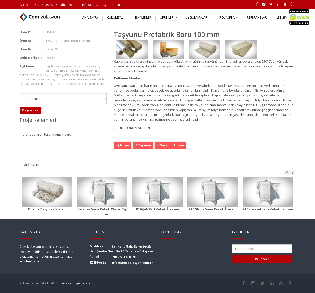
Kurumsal (118, 17)
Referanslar (257, 17)
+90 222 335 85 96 (123, 257)
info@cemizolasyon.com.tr (132, 263)
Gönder (262, 259)
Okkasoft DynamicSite (75, 283)
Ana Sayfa (90, 17)
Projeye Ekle (30, 110)
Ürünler (169, 17)
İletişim (284, 17)
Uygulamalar (199, 17)
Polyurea (229, 17)
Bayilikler (143, 17)
